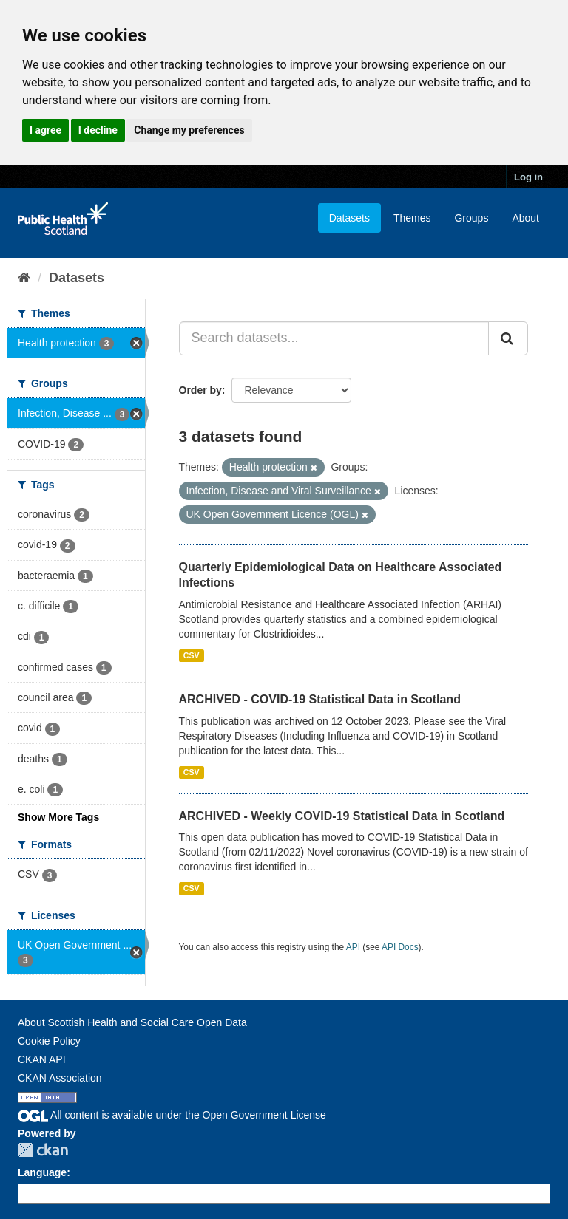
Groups (471, 218)
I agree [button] (45, 130)
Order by (200, 390)
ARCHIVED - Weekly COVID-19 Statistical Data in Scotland (342, 816)
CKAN (43, 1150)
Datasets (349, 218)
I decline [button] (98, 130)
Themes (412, 218)
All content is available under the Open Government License (172, 1115)
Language (42, 1172)
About (525, 218)
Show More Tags (58, 817)
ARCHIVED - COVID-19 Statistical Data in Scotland (320, 699)
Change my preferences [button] (189, 130)
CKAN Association (60, 1078)
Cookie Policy (49, 1041)
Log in (528, 176)
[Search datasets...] (334, 338)
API (353, 947)
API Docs (400, 947)
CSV (191, 655)
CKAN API (42, 1059)
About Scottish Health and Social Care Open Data (132, 1022)
